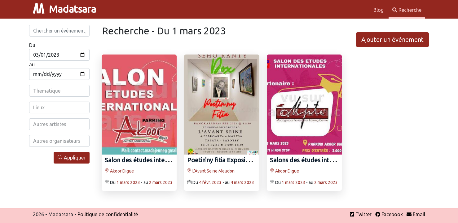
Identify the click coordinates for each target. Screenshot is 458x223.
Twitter (361, 214)
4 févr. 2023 (210, 182)
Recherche (406, 10)
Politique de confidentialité (107, 214)
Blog (379, 10)
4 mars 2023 (242, 182)
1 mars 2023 (128, 182)
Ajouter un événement (392, 39)
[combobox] (59, 90)
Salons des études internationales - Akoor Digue (336, 160)
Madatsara (64, 9)
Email (416, 214)
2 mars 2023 (161, 182)
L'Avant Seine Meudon (211, 170)
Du (32, 45)
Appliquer (72, 157)
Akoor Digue (119, 170)
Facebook (389, 214)
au (32, 64)
